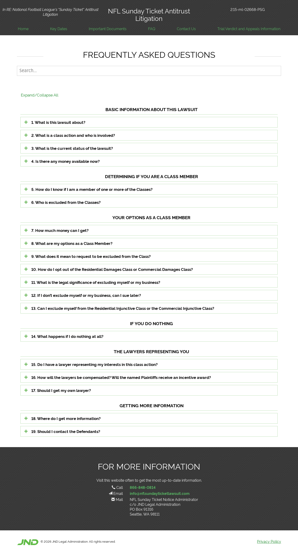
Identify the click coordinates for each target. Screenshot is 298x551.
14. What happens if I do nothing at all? (67, 336)
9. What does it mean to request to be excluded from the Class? (91, 256)
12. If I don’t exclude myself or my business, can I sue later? (86, 295)
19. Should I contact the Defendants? (65, 431)
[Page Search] (149, 71)
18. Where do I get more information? (66, 418)
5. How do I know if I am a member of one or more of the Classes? (91, 189)
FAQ (151, 28)
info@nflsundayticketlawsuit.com (160, 493)
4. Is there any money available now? (65, 161)
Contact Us (186, 28)
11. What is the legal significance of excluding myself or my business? (95, 282)
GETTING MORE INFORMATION (152, 405)
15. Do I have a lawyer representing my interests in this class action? (94, 364)
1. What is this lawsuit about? (58, 122)
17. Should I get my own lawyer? (61, 390)
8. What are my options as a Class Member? (71, 243)
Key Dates (58, 28)
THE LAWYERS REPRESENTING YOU (151, 351)
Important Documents (108, 28)
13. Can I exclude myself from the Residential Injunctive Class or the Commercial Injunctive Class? (122, 308)
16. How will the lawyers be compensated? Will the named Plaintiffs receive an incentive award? (121, 377)
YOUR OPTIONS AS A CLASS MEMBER (151, 217)
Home (23, 28)
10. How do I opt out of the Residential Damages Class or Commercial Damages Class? (112, 269)
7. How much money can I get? (60, 230)
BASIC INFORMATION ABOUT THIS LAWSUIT (151, 109)
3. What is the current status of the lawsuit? (72, 148)
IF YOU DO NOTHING (151, 323)
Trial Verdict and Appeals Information (248, 28)
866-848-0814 (142, 487)
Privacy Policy (269, 541)
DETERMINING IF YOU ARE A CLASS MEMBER (151, 176)
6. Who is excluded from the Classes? (66, 202)
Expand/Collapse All (39, 94)
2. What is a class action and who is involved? (73, 135)
